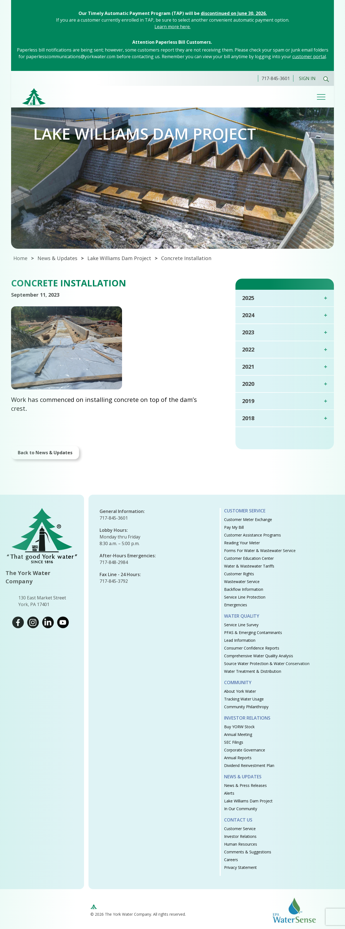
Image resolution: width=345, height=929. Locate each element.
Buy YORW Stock (239, 726)
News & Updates (243, 776)
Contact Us (238, 820)
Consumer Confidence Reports (251, 648)
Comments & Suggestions (247, 851)
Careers (231, 859)
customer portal (309, 56)
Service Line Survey (241, 624)
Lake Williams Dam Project (119, 258)
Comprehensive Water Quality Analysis (258, 655)
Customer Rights (239, 573)
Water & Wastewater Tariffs (249, 566)
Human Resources (240, 844)
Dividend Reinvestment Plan (249, 765)
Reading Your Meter (242, 542)
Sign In (307, 78)
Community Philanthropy (246, 706)
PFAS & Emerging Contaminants (253, 632)
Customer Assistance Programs (252, 535)
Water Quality (241, 616)
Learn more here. (172, 27)
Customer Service (244, 511)
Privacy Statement (240, 867)
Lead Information (239, 640)
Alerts (229, 793)
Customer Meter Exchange (248, 519)
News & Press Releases (245, 785)
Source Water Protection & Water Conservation (267, 663)
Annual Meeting (238, 734)
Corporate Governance (244, 750)
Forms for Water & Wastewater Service (260, 550)
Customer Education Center (249, 558)
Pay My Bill (234, 527)
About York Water (240, 691)
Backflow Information (243, 589)
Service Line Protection (244, 597)
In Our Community (240, 808)
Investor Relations (247, 718)
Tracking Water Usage (244, 699)
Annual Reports (238, 757)
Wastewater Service (242, 581)
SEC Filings (233, 742)
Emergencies (235, 604)
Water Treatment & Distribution (252, 671)
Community (238, 682)
